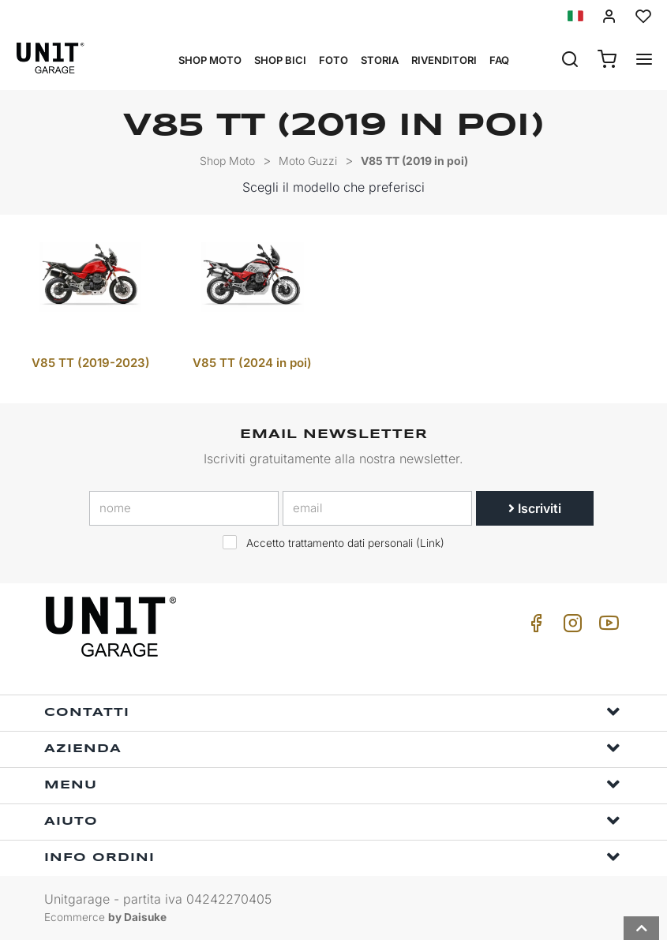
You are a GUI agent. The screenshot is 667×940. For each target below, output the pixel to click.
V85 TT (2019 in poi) (414, 160)
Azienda (332, 748)
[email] (377, 508)
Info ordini (332, 857)
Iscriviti (534, 508)
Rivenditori (444, 60)
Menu (332, 784)
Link (430, 543)
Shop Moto (210, 60)
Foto (333, 60)
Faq (499, 60)
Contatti (332, 711)
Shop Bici (280, 60)
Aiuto (332, 820)
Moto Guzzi (308, 160)
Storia (380, 60)
